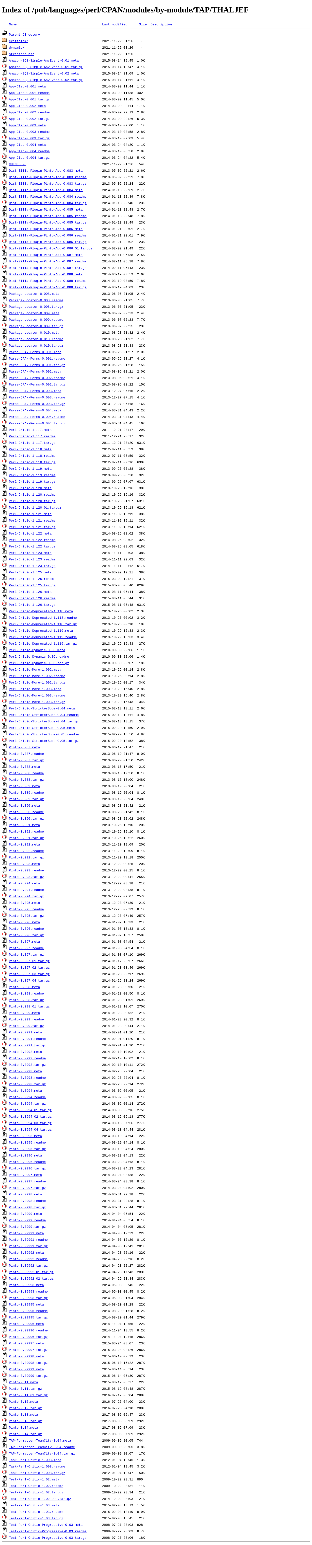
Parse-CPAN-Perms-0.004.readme (37, 416)
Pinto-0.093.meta (24, 863)
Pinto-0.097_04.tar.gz (29, 980)
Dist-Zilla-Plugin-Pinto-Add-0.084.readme (48, 196)
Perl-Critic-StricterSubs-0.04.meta (42, 708)
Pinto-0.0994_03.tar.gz (30, 1123)
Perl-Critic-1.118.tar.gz (32, 462)
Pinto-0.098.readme (26, 993)
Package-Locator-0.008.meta (34, 293)
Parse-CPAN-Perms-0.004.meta (35, 410)
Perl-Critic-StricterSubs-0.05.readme (44, 734)
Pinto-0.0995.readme (27, 1142)
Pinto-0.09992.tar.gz (28, 1265)
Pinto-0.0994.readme (27, 1097)
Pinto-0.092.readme (26, 851)
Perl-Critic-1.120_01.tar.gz (35, 507)
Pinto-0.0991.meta (25, 1032)
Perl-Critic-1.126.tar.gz (32, 604)
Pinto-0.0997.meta (25, 1174)
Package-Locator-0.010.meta (34, 332)
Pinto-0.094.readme (26, 889)
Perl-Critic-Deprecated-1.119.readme (43, 637)
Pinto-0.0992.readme (27, 1058)
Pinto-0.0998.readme (27, 1200)
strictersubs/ (21, 54)
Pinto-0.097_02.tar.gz (29, 967)
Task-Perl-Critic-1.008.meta (35, 1460)
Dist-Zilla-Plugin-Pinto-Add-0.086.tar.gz (48, 241)
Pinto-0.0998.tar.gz (27, 1207)
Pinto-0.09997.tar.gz (28, 1349)
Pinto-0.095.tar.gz (26, 915)
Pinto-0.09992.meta (26, 1252)
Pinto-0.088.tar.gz (26, 779)
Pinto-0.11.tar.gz (25, 1388)
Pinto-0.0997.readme (27, 1181)
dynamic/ (16, 47)
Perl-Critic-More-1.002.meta (35, 669)
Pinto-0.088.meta (24, 766)
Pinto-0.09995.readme (28, 1311)
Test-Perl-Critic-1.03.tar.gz (36, 1518)
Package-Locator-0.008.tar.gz (36, 306)
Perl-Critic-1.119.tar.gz (32, 481)
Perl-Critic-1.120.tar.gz (32, 501)
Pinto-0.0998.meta (25, 1194)
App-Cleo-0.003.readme (29, 131)
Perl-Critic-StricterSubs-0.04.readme (44, 714)
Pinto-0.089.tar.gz (26, 799)
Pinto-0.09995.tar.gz (28, 1317)
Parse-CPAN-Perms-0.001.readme (37, 358)
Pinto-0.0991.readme (27, 1038)
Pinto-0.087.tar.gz (26, 760)
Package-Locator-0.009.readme (36, 319)
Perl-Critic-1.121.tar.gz (32, 527)
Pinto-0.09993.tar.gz (28, 1298)
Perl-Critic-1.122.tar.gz (32, 546)
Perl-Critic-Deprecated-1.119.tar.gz (43, 643)
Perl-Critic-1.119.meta (30, 468)
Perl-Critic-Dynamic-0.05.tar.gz (39, 663)
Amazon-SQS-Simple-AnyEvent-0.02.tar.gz (46, 79)
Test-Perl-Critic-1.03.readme (36, 1511)
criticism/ (18, 41)
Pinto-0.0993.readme (27, 1077)
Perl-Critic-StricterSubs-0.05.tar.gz (44, 740)
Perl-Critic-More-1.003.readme (37, 695)
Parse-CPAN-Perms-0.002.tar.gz (37, 384)
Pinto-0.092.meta (24, 844)
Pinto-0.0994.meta (25, 1090)
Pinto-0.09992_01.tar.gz (31, 1272)
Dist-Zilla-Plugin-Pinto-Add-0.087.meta (46, 254)
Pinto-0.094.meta (24, 883)
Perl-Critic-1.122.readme (32, 540)
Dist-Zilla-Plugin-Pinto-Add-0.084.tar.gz (48, 203)
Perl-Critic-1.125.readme (32, 578)
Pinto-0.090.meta (24, 805)
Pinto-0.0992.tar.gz (27, 1064)
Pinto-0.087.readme (26, 753)
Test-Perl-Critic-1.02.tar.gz (36, 1492)
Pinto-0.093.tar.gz (26, 876)
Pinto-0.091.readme (26, 831)
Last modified (114, 24)
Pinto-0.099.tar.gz (26, 1025)
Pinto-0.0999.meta (25, 1213)
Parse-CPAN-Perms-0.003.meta (35, 390)
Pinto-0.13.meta (23, 1414)
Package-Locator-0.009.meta (34, 313)
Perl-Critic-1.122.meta (30, 533)
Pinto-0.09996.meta (26, 1323)
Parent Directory (24, 34)
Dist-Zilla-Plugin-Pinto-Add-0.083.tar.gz (48, 183)
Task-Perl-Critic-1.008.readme (37, 1466)
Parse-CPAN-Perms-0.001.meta (35, 352)
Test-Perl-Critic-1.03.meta (34, 1505)
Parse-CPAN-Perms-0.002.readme (37, 378)
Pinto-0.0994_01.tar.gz (30, 1110)
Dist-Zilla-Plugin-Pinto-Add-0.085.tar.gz (48, 222)
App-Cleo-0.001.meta (27, 86)
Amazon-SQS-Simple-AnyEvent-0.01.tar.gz (46, 67)
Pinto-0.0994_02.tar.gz (30, 1116)
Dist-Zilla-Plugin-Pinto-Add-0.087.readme (48, 261)
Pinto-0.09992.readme (28, 1259)
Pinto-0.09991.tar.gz (28, 1246)
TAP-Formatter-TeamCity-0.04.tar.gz (42, 1453)
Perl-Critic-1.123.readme (32, 559)
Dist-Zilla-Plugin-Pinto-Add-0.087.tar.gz (48, 267)
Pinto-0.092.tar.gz (26, 857)
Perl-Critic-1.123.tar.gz (32, 565)
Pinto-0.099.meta (24, 1012)
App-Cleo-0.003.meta (27, 125)
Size (143, 24)
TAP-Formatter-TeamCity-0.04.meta (40, 1440)
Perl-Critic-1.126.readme (32, 598)
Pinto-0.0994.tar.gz (27, 1103)
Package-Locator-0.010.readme (36, 339)
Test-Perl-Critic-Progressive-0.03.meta (46, 1524)
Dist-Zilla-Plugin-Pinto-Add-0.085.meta (46, 209)
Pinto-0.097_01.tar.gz (29, 961)
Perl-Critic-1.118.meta (30, 449)
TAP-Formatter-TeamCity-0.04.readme (42, 1447)
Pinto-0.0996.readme (27, 1161)
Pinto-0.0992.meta (25, 1051)
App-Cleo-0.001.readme (29, 92)
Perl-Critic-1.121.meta (30, 514)
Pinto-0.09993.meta (26, 1285)
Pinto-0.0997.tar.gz (27, 1187)
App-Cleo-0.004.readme (29, 151)
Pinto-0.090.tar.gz (26, 818)
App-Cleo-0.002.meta (27, 105)
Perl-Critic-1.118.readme (32, 455)
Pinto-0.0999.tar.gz (27, 1226)
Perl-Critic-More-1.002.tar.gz (37, 682)
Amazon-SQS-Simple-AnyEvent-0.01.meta (44, 60)
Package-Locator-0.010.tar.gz (36, 345)
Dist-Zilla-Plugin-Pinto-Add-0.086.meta (46, 229)
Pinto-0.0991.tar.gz (27, 1045)
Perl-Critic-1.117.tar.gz (32, 442)
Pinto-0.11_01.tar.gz (28, 1395)
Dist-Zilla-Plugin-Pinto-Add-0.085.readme (48, 216)
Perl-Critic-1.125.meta (30, 572)
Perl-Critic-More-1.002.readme (37, 676)
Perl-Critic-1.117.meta (30, 429)
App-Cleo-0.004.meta (27, 144)
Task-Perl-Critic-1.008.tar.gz (37, 1472)
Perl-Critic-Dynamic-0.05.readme (39, 656)
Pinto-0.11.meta (23, 1382)
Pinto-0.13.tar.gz (25, 1421)
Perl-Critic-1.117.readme (32, 436)
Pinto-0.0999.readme (27, 1220)
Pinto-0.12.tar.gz (25, 1408)
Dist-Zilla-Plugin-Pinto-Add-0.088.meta (46, 274)
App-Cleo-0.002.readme (29, 112)
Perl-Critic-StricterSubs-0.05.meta (42, 727)
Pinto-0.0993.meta (25, 1071)
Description (161, 24)
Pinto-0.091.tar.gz (26, 838)
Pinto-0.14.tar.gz (25, 1434)
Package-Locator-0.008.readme (36, 300)
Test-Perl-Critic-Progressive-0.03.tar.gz (48, 1537)
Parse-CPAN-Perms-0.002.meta (35, 371)
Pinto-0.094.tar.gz (26, 896)
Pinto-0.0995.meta (25, 1136)
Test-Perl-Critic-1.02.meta (34, 1479)
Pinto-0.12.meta (23, 1401)
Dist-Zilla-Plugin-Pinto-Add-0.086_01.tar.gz (50, 248)
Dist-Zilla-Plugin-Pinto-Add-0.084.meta (46, 190)
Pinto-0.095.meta (24, 902)
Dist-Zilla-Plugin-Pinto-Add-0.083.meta (46, 170)
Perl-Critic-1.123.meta (30, 552)
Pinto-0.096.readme (26, 928)
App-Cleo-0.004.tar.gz (29, 157)
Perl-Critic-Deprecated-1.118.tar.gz (43, 624)
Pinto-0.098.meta (24, 987)
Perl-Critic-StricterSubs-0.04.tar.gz (44, 721)
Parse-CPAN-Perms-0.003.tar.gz (37, 403)
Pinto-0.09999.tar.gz (28, 1375)
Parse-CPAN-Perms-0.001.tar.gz (37, 365)
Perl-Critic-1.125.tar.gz (32, 585)
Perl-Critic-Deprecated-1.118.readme (43, 617)
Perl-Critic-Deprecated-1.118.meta (41, 611)
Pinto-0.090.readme (26, 812)
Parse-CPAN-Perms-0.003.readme (37, 397)
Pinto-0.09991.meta (26, 1233)
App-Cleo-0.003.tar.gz (29, 138)
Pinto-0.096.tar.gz (26, 935)
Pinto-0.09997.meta (26, 1343)
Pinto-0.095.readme (26, 909)
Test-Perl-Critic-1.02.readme (36, 1485)
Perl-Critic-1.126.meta (30, 591)
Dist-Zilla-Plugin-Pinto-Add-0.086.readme (48, 235)
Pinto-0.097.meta (24, 941)
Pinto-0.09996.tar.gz (28, 1336)
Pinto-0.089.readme (26, 792)
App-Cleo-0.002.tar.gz (29, 118)
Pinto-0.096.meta (24, 922)
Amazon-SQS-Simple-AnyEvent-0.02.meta (44, 73)
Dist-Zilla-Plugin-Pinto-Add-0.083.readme (48, 177)
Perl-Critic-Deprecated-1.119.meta (41, 630)
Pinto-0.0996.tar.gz (27, 1168)
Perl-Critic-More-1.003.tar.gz (37, 701)
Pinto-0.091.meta (24, 825)
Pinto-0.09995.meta (26, 1304)
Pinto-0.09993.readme (28, 1291)
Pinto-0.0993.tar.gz (27, 1084)
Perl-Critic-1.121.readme (32, 520)
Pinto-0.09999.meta (26, 1369)
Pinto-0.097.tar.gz (26, 954)
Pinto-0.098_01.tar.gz (29, 1006)
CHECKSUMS (17, 164)
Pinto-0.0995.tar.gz (27, 1149)
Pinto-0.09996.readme (28, 1330)
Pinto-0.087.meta (24, 747)
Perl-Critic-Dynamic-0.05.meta (37, 650)
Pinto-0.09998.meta (26, 1356)
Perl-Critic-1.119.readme (32, 475)
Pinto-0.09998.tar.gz (28, 1362)
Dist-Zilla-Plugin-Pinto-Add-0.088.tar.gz (48, 287)
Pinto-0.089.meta (24, 786)
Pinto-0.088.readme (26, 773)
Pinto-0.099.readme (26, 1019)
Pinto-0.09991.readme (28, 1239)
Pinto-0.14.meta (23, 1427)
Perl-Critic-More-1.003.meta (35, 689)
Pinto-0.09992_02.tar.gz (31, 1278)
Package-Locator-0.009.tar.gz (36, 326)
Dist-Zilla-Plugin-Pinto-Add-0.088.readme (48, 280)
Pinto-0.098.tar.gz (26, 1000)
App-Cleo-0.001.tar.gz (29, 99)
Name (13, 24)
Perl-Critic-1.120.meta (30, 488)
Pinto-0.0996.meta (25, 1155)
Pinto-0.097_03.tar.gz (29, 974)
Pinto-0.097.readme (26, 948)
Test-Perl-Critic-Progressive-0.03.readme (48, 1531)
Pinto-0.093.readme (26, 870)
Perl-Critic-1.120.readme (32, 494)
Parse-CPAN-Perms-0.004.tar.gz (37, 423)
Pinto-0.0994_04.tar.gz (30, 1129)
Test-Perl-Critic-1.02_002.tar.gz (40, 1498)
